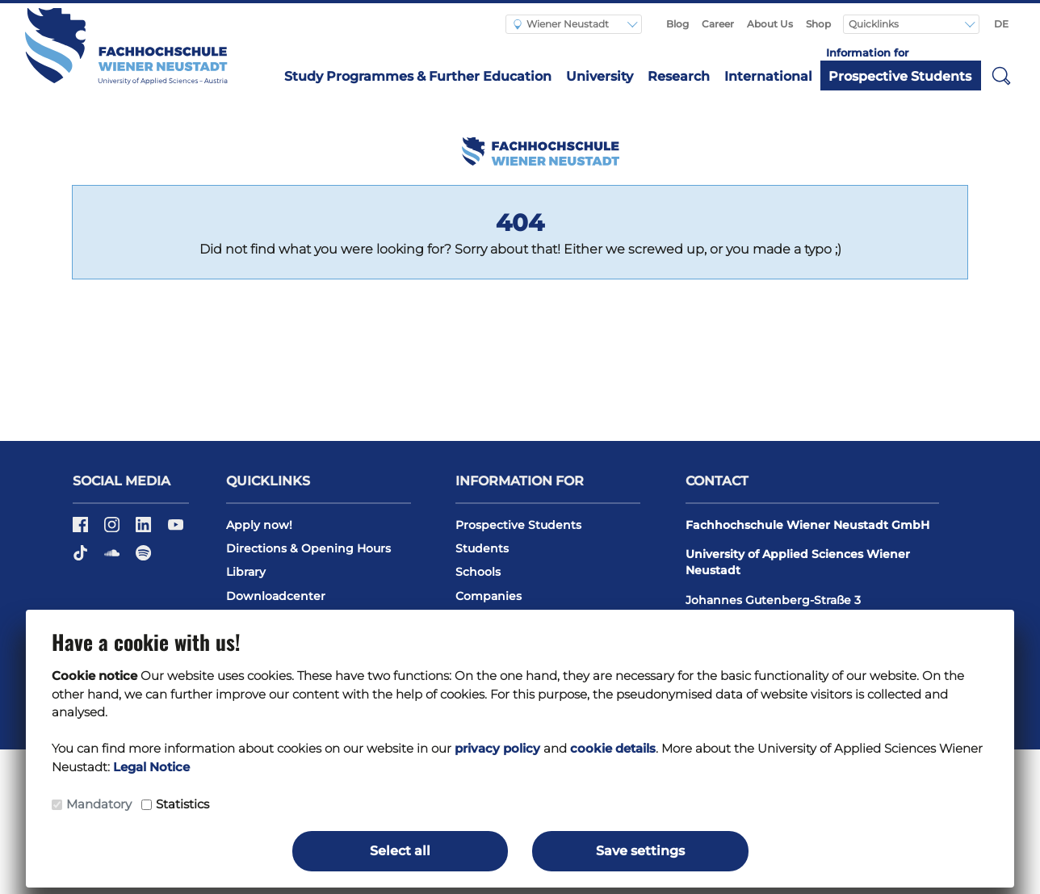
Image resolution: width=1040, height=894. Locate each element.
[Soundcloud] (113, 558)
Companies (488, 596)
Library (246, 571)
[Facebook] (82, 529)
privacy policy (497, 748)
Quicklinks (875, 24)
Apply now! (259, 524)
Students (482, 548)
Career (718, 24)
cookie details (613, 748)
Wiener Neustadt (561, 24)
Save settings (640, 850)
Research (679, 76)
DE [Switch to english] (1001, 24)
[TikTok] (82, 558)
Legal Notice (151, 766)
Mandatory (99, 804)
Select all (400, 850)
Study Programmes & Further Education (417, 76)
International (768, 76)
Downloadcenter (275, 596)
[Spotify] (143, 558)
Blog (677, 24)
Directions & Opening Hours (308, 548)
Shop (818, 24)
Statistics (182, 804)
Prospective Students (899, 76)
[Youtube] (175, 529)
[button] (1001, 75)
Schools (478, 571)
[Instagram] (113, 529)
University (599, 76)
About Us (770, 24)
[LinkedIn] (145, 529)
